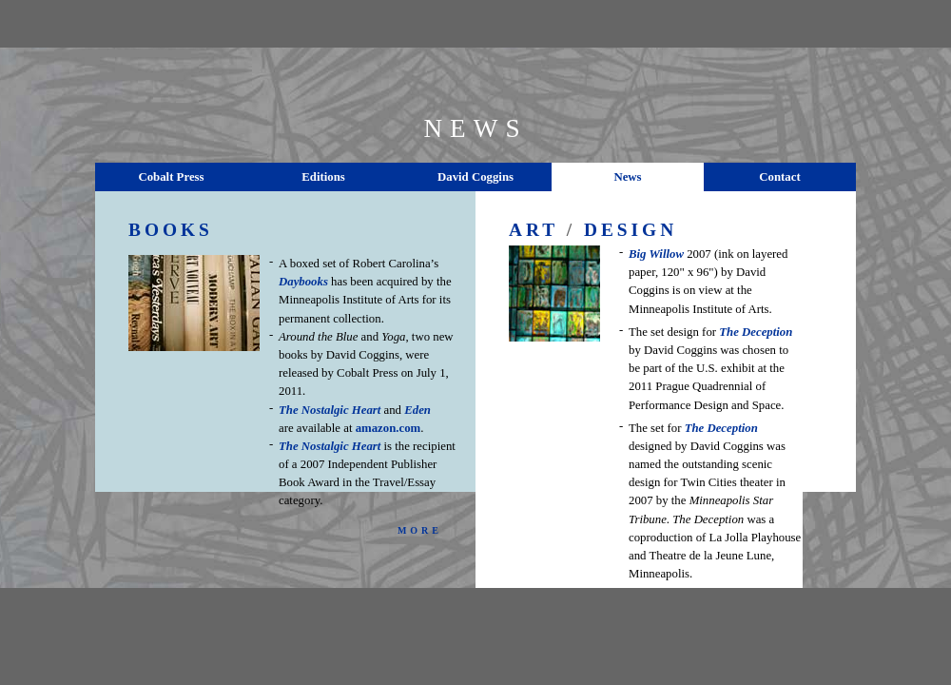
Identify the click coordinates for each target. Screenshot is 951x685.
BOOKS (170, 230)
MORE (420, 530)
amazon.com (388, 428)
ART (533, 230)
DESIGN (630, 230)
